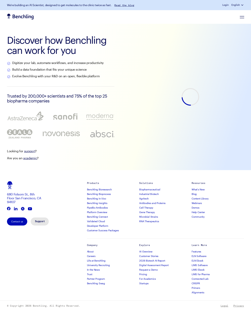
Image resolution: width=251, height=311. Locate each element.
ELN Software (199, 256)
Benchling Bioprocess (99, 193)
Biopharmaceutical (149, 189)
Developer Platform (97, 225)
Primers (196, 287)
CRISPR (196, 283)
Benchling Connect (97, 216)
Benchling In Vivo (96, 198)
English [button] (235, 4)
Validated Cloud (96, 221)
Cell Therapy (146, 207)
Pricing (143, 274)
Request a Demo (148, 269)
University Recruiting (98, 265)
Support (40, 221)
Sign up (207, 17)
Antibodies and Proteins (152, 203)
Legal (224, 305)
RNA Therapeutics (149, 221)
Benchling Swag (96, 283)
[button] (242, 4)
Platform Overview (97, 212)
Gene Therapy (147, 212)
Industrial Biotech (149, 193)
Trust (89, 274)
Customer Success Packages (103, 230)
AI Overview (145, 251)
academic (30, 158)
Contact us (17, 221)
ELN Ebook (197, 260)
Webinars (197, 203)
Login (225, 4)
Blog (194, 193)
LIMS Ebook (198, 269)
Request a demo (231, 16)
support (29, 151)
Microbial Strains (148, 216)
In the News (93, 269)
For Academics (147, 278)
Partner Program (96, 278)
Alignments (198, 292)
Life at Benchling (96, 260)
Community (198, 216)
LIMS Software (200, 265)
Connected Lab (200, 278)
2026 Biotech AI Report (152, 260)
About (90, 251)
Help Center (198, 212)
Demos (195, 207)
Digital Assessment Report (154, 265)
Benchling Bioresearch (99, 189)
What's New (198, 189)
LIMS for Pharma (201, 274)
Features (196, 251)
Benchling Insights (97, 203)
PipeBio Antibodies (97, 207)
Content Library (200, 198)
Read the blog (124, 5)
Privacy (238, 305)
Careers (91, 256)
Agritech (144, 198)
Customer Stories (148, 256)
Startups (144, 283)
